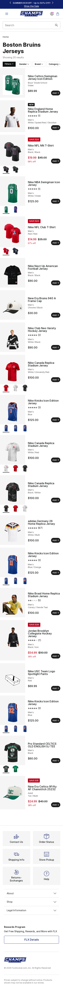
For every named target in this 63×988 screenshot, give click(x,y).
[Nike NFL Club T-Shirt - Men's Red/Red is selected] (6, 251)
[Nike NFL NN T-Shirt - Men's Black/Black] (15, 170)
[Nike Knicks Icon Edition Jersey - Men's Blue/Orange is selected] (6, 581)
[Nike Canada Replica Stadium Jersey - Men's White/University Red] (15, 468)
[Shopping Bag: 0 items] (57, 13)
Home (6, 37)
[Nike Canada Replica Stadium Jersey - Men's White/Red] (15, 388)
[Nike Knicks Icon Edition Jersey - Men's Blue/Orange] (25, 428)
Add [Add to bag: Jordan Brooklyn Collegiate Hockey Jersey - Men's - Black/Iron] (55, 656)
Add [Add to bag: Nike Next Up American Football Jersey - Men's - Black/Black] (55, 282)
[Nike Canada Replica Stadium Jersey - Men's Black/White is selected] (6, 509)
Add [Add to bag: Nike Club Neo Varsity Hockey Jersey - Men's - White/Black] (55, 347)
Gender (24, 64)
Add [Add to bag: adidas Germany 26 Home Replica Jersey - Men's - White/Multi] (55, 540)
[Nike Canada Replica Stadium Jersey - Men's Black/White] (25, 388)
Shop (31, 901)
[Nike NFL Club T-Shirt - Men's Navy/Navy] (15, 251)
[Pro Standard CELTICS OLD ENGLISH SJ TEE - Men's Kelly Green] (15, 769)
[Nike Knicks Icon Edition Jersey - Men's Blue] (15, 428)
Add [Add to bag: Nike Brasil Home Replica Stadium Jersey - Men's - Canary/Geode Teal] (55, 612)
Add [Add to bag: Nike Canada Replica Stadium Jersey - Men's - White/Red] (55, 460)
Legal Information (31, 910)
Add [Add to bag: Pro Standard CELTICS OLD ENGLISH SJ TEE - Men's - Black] (55, 760)
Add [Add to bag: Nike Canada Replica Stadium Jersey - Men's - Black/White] (55, 500)
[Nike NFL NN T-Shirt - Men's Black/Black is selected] (6, 170)
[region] (31, 4)
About (31, 893)
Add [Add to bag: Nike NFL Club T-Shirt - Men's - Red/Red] (55, 242)
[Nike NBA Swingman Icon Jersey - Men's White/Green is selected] (6, 210)
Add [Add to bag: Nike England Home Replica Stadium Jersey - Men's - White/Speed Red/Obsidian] (55, 127)
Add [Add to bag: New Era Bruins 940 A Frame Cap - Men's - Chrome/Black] (55, 315)
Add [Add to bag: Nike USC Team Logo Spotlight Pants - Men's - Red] (55, 688)
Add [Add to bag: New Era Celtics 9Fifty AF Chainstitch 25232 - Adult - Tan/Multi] (55, 804)
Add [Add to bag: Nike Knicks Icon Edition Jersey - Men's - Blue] (55, 419)
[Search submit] (56, 25)
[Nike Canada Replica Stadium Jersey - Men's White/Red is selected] (6, 468)
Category (55, 64)
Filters (9, 64)
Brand (39, 64)
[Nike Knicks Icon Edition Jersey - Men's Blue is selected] (6, 428)
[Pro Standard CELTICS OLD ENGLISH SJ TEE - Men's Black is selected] (6, 769)
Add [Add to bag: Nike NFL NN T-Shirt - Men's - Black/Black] (55, 161)
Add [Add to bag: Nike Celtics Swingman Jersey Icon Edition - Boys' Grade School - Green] (55, 93)
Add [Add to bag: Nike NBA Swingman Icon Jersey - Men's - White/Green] (55, 201)
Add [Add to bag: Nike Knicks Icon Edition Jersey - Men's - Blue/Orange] (55, 572)
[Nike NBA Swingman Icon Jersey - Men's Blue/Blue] (15, 210)
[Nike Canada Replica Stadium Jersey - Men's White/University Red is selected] (6, 388)
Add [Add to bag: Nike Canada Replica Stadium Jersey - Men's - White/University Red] (55, 379)
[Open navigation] (6, 13)
